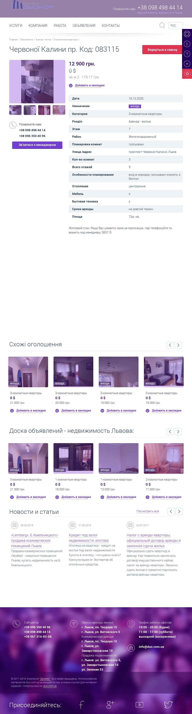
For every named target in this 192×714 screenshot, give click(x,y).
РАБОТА (60, 25)
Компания (38, 25)
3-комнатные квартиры (66, 39)
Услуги (15, 25)
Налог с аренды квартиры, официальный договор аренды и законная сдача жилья (154, 540)
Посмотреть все (147, 511)
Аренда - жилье (43, 39)
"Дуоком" (45, 678)
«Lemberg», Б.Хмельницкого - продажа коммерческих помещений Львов (35, 540)
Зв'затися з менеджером (37, 145)
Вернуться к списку (162, 49)
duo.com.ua (50, 686)
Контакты (111, 25)
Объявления (84, 25)
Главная (13, 39)
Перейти (96, 286)
